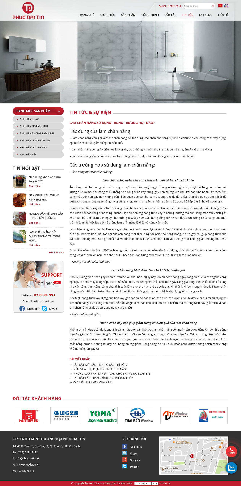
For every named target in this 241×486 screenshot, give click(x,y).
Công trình (150, 15)
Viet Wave (126, 483)
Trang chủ (86, 15)
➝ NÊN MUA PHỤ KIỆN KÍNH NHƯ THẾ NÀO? (98, 369)
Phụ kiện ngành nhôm (33, 140)
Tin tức (187, 15)
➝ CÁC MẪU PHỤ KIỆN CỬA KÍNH (91, 382)
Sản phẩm (128, 15)
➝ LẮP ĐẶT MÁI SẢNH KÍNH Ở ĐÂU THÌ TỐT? (98, 365)
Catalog (205, 15)
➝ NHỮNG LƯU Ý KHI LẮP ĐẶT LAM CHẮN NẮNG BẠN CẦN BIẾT (111, 373)
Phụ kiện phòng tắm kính (35, 133)
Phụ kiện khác (27, 119)
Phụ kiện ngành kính (32, 126)
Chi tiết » (34, 186)
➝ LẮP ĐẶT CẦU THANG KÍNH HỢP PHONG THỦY (101, 378)
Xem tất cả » (56, 252)
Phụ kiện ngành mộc (32, 147)
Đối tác (170, 15)
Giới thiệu (107, 15)
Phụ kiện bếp (26, 154)
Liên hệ (223, 15)
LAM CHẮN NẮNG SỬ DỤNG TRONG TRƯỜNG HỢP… (44, 236)
